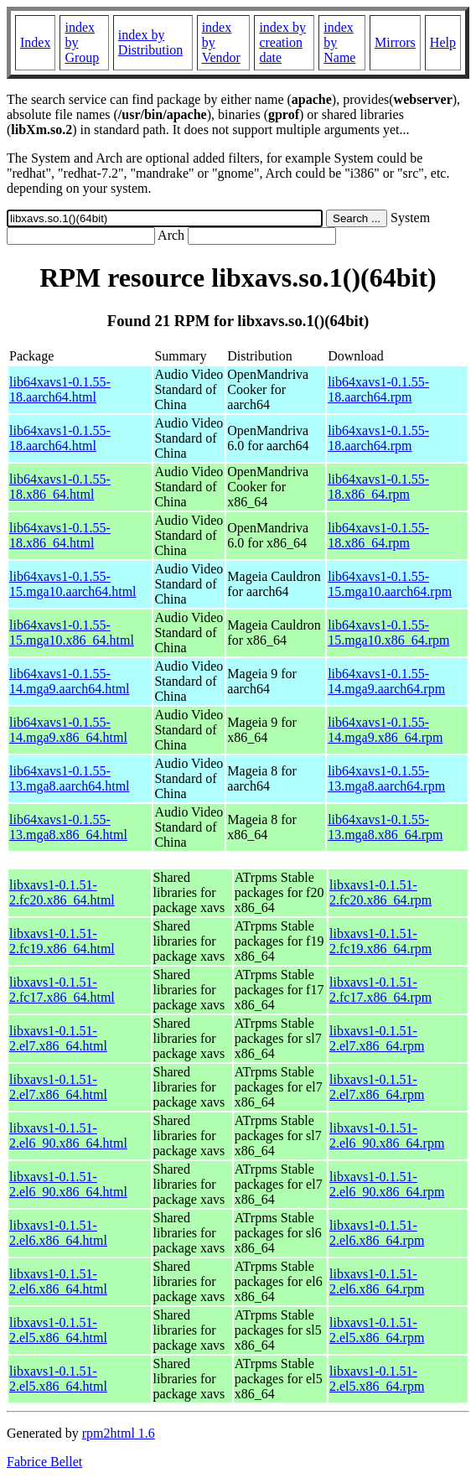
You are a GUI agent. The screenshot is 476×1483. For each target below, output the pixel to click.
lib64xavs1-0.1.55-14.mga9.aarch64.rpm (386, 681)
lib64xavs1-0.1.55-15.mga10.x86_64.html (71, 632)
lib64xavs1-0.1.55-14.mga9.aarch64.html (69, 681)
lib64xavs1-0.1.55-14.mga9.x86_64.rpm (385, 729)
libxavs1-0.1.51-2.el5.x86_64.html (58, 1330)
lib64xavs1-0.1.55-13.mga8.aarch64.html (69, 778)
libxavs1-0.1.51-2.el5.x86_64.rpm (376, 1330)
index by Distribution (150, 42)
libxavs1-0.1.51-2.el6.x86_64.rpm (376, 1232)
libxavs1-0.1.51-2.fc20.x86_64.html (62, 892)
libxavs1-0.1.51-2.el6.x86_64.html (58, 1232)
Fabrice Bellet (44, 1461)
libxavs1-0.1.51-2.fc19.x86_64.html (62, 941)
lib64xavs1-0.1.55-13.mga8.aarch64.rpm (386, 778)
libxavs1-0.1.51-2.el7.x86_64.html (58, 1038)
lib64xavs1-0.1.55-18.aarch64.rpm (378, 389)
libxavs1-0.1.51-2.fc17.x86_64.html (62, 989)
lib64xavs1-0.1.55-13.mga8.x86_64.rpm (385, 827)
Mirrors (395, 42)
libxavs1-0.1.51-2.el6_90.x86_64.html (68, 1135)
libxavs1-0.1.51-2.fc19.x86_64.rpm (380, 941)
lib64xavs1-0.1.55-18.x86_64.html (60, 486)
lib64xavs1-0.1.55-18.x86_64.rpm (378, 486)
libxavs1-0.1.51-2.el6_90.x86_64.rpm (386, 1135)
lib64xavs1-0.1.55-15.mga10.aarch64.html (73, 584)
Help (443, 42)
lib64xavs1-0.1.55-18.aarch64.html (60, 389)
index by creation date (282, 42)
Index (35, 42)
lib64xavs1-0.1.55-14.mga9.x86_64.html (68, 729)
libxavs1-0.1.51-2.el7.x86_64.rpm (376, 1038)
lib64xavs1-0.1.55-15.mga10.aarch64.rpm (390, 584)
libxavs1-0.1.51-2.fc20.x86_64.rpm (380, 892)
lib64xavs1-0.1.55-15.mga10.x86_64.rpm (388, 632)
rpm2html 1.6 (118, 1433)
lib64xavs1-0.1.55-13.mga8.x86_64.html (68, 827)
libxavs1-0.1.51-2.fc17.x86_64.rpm (380, 989)
